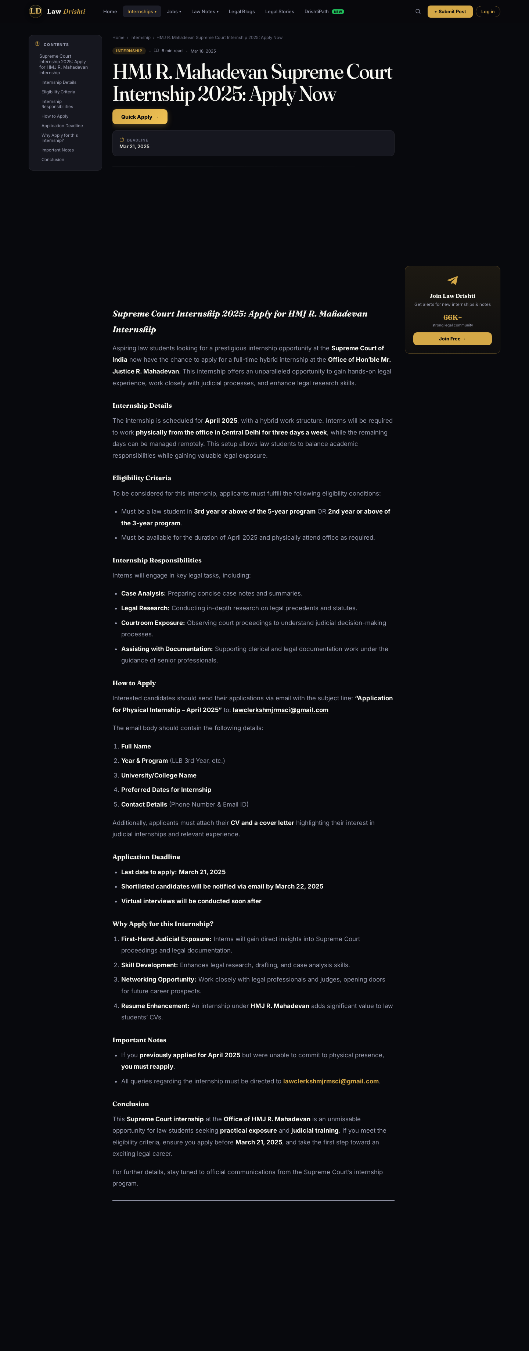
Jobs (174, 11)
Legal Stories (279, 11)
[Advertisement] (253, 227)
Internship (140, 37)
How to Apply (55, 116)
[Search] (418, 11)
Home (110, 11)
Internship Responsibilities (57, 104)
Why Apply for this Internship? (60, 138)
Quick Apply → (140, 117)
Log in (488, 11)
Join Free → (453, 339)
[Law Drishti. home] (57, 11)
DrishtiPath (324, 11)
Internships (141, 11)
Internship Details (59, 82)
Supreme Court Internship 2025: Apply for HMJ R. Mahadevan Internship (63, 64)
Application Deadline (62, 125)
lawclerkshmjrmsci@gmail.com (331, 1081)
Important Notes (58, 150)
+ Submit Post (450, 11)
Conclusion (53, 159)
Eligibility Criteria (58, 91)
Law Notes (205, 11)
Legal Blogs (242, 11)
